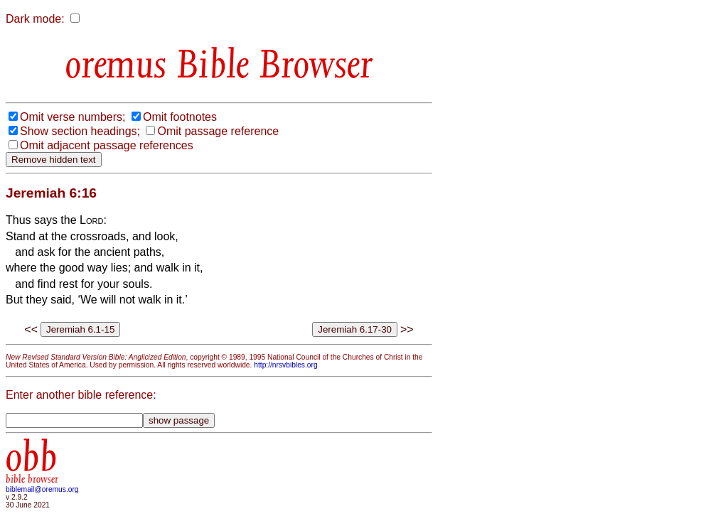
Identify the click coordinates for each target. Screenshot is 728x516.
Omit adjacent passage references (106, 145)
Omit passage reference (218, 131)
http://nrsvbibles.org (285, 365)
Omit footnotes (180, 117)
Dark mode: (35, 19)
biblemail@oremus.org (42, 489)
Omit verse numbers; (72, 117)
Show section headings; (80, 131)
